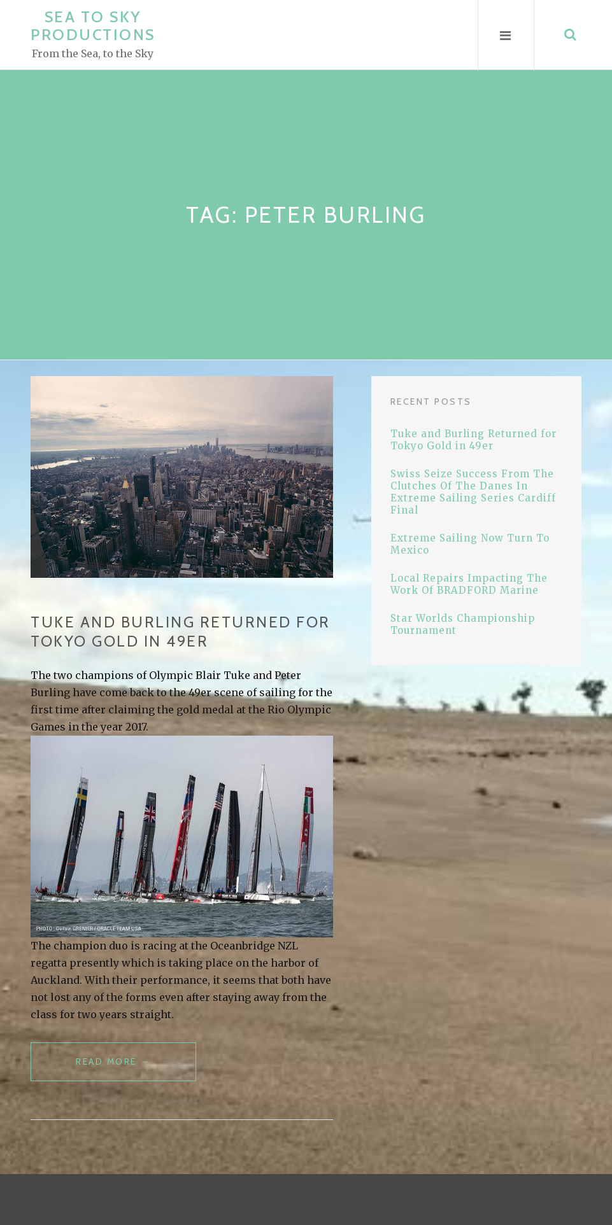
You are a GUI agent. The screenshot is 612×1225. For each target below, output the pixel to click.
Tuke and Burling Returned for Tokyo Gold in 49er (181, 631)
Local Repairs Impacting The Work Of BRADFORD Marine (469, 584)
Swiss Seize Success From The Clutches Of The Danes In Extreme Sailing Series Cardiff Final (473, 492)
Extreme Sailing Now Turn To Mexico (470, 544)
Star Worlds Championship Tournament (462, 624)
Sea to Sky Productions (93, 26)
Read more (136, 1067)
